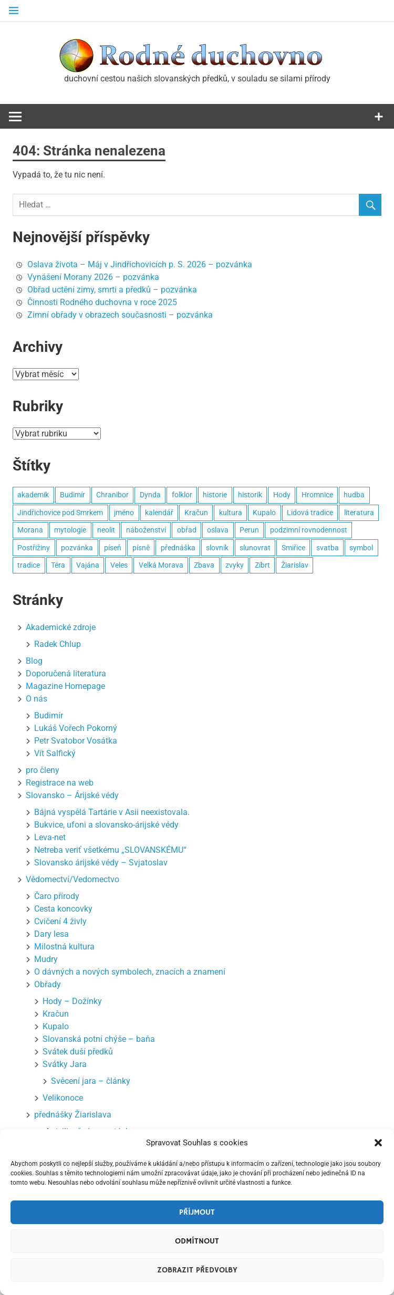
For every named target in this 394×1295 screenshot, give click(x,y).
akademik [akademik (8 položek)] (33, 494)
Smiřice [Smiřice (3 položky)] (293, 548)
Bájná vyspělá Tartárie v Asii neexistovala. (112, 812)
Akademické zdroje (61, 627)
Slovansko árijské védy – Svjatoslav (101, 863)
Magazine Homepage (65, 686)
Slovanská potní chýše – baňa (99, 1039)
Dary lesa (51, 934)
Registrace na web (60, 783)
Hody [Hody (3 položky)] (282, 494)
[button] (378, 1142)
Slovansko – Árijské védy (72, 795)
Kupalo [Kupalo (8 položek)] (264, 512)
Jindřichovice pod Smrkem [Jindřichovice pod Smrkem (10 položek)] (60, 512)
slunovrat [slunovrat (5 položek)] (255, 548)
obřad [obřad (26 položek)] (186, 530)
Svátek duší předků (78, 1052)
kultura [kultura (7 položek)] (230, 512)
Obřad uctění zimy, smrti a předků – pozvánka (112, 290)
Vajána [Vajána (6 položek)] (87, 565)
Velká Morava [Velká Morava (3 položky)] (161, 565)
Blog (34, 661)
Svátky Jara (65, 1064)
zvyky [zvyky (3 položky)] (234, 565)
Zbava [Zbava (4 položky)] (204, 565)
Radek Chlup (57, 644)
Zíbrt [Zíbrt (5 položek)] (262, 565)
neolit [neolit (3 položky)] (106, 530)
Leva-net (50, 837)
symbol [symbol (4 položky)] (361, 548)
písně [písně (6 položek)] (141, 548)
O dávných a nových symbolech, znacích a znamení (129, 972)
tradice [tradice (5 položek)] (28, 565)
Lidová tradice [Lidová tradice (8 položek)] (310, 512)
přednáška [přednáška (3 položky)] (178, 548)
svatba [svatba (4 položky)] (327, 548)
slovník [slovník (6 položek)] (217, 548)
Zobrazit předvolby (197, 1270)
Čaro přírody (56, 896)
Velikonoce (63, 1098)
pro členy (42, 770)
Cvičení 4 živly (60, 921)
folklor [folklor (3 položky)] (182, 494)
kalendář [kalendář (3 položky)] (159, 512)
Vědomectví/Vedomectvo (72, 879)
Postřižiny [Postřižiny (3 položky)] (33, 548)
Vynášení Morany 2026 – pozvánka (93, 277)
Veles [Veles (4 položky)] (119, 565)
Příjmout (197, 1212)
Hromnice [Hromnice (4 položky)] (317, 494)
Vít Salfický (55, 753)
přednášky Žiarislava (72, 1115)
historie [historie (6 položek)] (215, 494)
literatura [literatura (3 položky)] (359, 512)
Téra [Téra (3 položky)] (58, 565)
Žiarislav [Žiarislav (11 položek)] (294, 565)
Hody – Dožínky (72, 1001)
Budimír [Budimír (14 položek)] (72, 494)
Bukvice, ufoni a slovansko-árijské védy (106, 825)
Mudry (46, 959)
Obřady (47, 984)
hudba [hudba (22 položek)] (354, 494)
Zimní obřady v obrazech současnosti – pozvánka (120, 315)
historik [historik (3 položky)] (250, 494)
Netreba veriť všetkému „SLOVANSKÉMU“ (110, 850)
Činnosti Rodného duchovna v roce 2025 (102, 302)
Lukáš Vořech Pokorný (75, 728)
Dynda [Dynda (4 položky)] (150, 494)
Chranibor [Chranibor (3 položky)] (112, 494)
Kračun (56, 1014)
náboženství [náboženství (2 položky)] (146, 530)
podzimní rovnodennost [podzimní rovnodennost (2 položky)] (308, 530)
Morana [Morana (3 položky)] (30, 530)
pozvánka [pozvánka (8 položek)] (77, 548)
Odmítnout (197, 1241)
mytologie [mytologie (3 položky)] (70, 530)
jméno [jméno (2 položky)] (124, 512)
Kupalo (56, 1026)
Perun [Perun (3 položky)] (249, 530)
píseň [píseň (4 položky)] (112, 548)
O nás (36, 699)
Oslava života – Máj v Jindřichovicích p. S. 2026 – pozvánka (139, 264)
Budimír (48, 715)
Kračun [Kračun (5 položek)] (196, 512)
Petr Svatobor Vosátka (75, 741)
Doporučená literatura (66, 673)
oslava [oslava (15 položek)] (218, 530)
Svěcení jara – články (90, 1081)
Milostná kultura (64, 947)
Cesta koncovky (63, 909)
